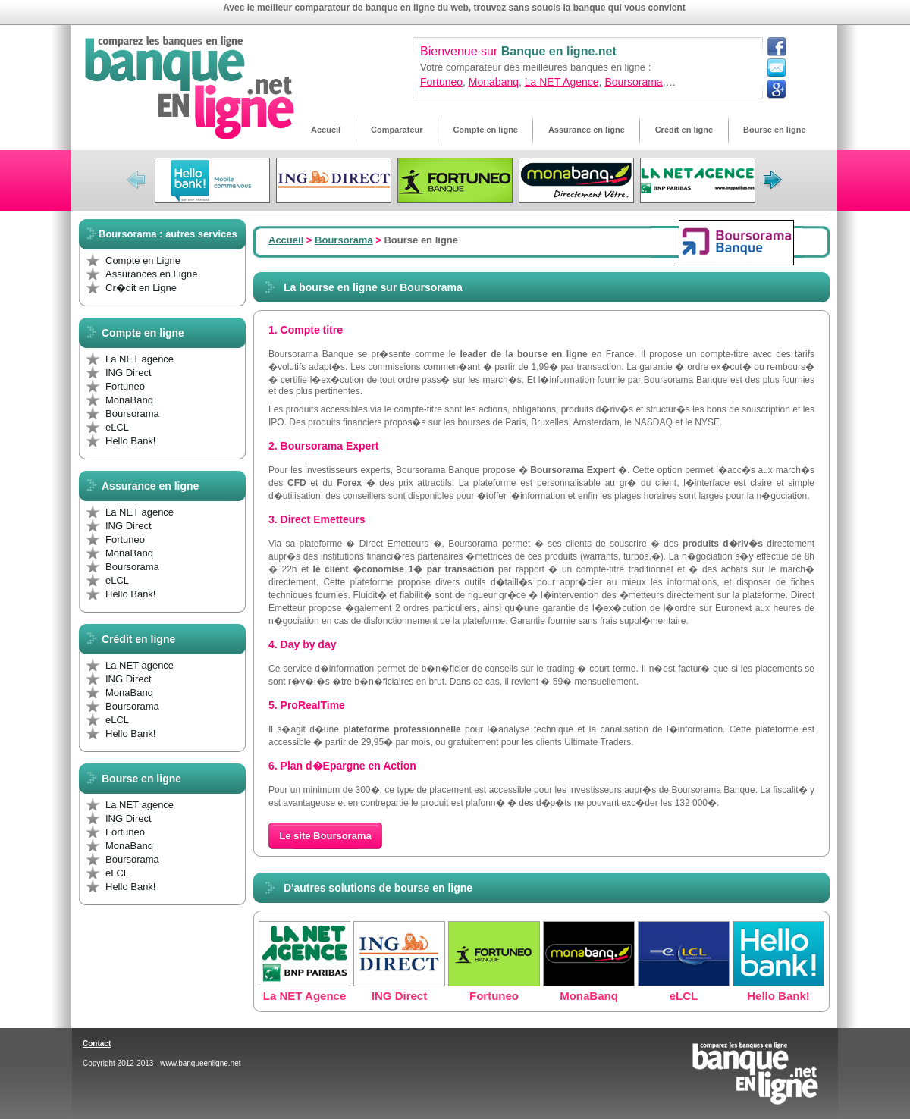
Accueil (285, 240)
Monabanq (494, 82)
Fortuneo (441, 82)
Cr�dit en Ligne (141, 287)
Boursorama (633, 82)
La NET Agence (562, 82)
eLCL (117, 427)
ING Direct (128, 372)
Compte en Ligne (142, 260)
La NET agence (139, 359)
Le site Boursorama (325, 836)
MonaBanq (129, 400)
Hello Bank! (130, 441)
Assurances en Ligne (151, 274)
